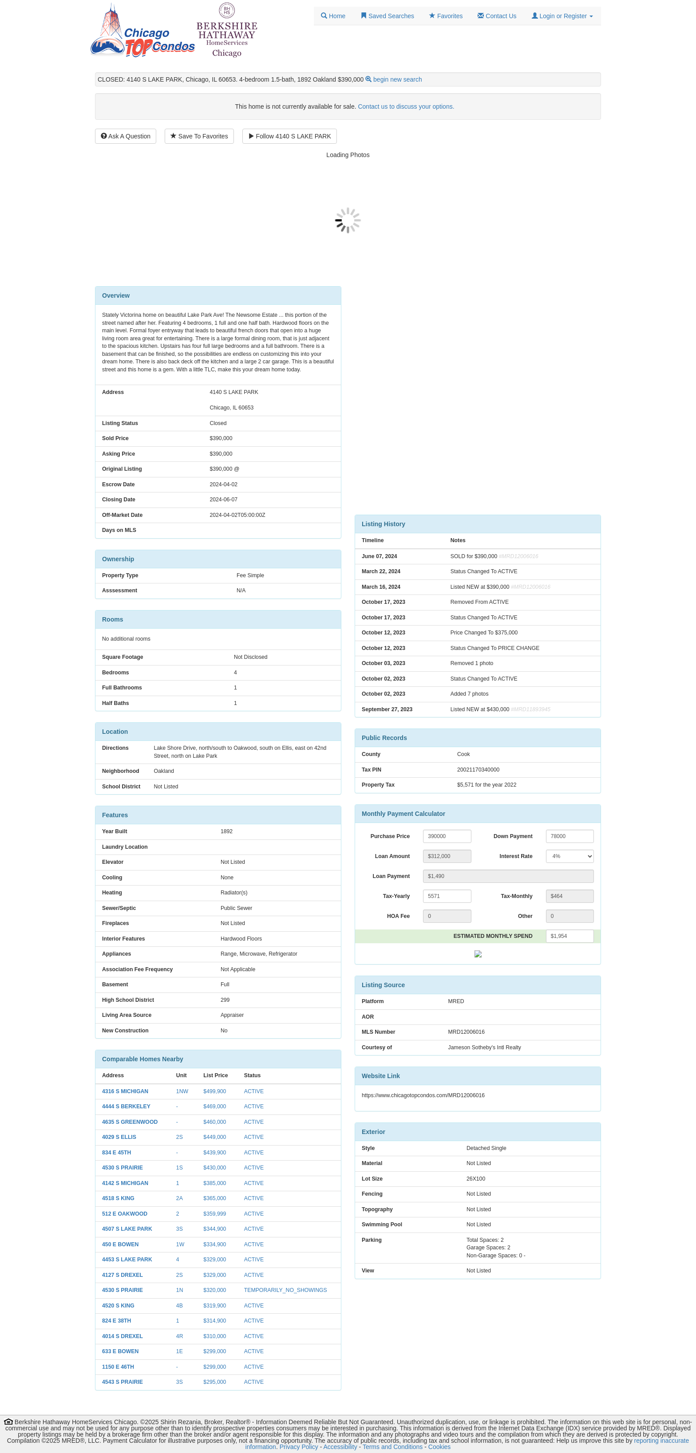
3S (179, 1229)
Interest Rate (516, 856)
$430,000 (214, 1168)
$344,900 (214, 1229)
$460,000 (214, 1122)
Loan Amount (392, 856)
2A (179, 1198)
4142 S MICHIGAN (125, 1183)
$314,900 (214, 1321)
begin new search (397, 79)
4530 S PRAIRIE (122, 1168)
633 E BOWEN (120, 1351)
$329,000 (214, 1259)
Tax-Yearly (396, 896)
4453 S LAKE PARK (127, 1259)
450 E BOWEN (120, 1244)
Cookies (439, 1446)
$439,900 (214, 1153)
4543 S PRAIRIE (122, 1382)
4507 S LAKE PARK (127, 1229)
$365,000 (214, 1198)
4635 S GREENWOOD (130, 1122)
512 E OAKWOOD (124, 1214)
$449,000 (214, 1137)
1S (179, 1168)
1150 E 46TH (118, 1367)
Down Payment (513, 836)
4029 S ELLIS (119, 1137)
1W (180, 1244)
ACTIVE (254, 1091)
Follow (289, 136)
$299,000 (214, 1351)
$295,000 (214, 1382)
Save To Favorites (199, 136)
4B (179, 1306)
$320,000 (214, 1290)
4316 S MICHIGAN (125, 1091)
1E (179, 1351)
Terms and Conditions (393, 1446)
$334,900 (214, 1244)
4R (179, 1336)
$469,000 (214, 1106)
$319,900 (214, 1306)
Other (525, 916)
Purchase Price (390, 836)
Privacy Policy (299, 1446)
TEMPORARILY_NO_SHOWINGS (285, 1290)
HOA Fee (398, 916)
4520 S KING (118, 1306)
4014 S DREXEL (122, 1336)
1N (179, 1290)
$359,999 (214, 1214)
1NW (182, 1091)
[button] (562, 16)
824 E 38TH (116, 1321)
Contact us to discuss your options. (406, 106)
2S (179, 1137)
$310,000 (214, 1336)
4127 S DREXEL (122, 1275)
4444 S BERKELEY (126, 1106)
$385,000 (214, 1183)
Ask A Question (125, 136)
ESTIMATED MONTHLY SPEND (493, 936)
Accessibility (340, 1446)
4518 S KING (118, 1198)
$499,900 (214, 1091)
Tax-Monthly (517, 896)
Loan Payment (391, 876)
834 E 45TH (116, 1153)
